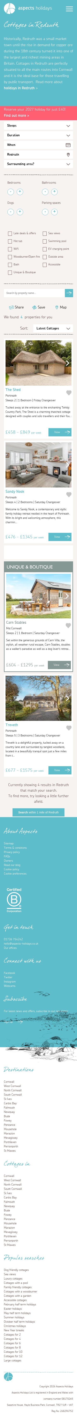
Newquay (9, 1112)
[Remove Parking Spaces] (45, 212)
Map (63, 307)
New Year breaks (14, 1330)
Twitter (8, 977)
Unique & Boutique (25, 272)
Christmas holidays (15, 1326)
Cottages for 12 (13, 1356)
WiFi (16, 249)
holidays (35, 8)
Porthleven (10, 1142)
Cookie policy (11, 869)
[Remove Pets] (10, 212)
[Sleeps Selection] (38, 126)
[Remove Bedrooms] (10, 192)
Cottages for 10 (13, 1352)
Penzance (9, 1125)
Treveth (36, 728)
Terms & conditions (15, 847)
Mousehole (10, 1129)
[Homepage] (9, 8)
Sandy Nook (36, 495)
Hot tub (18, 241)
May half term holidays (17, 1313)
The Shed (36, 393)
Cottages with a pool (16, 1283)
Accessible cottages (15, 1300)
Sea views (54, 233)
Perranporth (11, 1146)
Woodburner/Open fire (26, 256)
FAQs (7, 856)
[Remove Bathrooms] (45, 192)
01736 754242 (13, 939)
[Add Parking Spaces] (54, 212)
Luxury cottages (13, 1278)
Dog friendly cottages (16, 1270)
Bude (7, 1116)
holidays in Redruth (19, 88)
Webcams (9, 986)
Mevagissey (10, 1137)
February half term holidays (20, 1304)
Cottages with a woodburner (20, 1291)
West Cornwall (12, 1086)
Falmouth (9, 1107)
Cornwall (9, 1081)
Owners (8, 860)
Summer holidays (14, 1317)
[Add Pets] (20, 212)
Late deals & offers (25, 233)
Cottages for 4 (12, 1339)
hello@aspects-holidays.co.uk (21, 943)
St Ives (8, 1099)
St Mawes (10, 1150)
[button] (66, 362)
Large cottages (12, 1360)
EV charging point (58, 249)
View (57, 432)
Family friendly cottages (18, 1287)
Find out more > (16, 116)
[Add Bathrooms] (54, 192)
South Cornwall (13, 1094)
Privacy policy (12, 852)
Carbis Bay (10, 1103)
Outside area (55, 256)
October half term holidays (19, 1321)
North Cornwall (13, 1090)
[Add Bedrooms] (20, 192)
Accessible (54, 264)
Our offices (10, 948)
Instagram (10, 981)
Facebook (9, 973)
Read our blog (12, 865)
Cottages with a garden (17, 1296)
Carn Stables (35, 626)
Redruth (13, 154)
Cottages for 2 (12, 1334)
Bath (16, 264)
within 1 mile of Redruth (38, 812)
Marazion (9, 1133)
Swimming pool (57, 241)
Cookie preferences (15, 873)
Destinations (19, 1071)
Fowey (7, 1120)
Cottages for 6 (12, 1343)
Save (41, 307)
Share (19, 307)
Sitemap (9, 843)
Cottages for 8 (12, 1347)
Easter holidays (13, 1308)
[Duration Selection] (38, 135)
